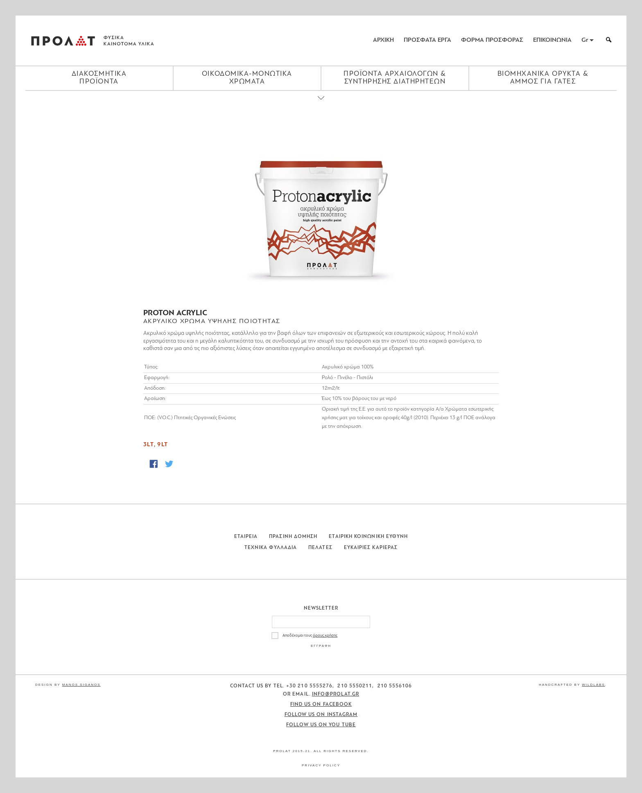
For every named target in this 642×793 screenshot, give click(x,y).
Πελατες (320, 547)
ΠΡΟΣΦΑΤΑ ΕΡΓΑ (427, 40)
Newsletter (321, 608)
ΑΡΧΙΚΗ (383, 40)
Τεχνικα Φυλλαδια (270, 547)
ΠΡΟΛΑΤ (63, 40)
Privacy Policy (321, 765)
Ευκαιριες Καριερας (371, 547)
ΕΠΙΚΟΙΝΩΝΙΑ (552, 40)
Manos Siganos (81, 685)
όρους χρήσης (325, 635)
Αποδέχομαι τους (310, 635)
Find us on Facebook (321, 704)
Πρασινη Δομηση (293, 536)
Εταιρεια (246, 536)
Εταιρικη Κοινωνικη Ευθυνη (368, 536)
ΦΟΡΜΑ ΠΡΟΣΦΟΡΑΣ (492, 40)
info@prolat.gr (335, 694)
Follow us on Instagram (321, 714)
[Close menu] (321, 105)
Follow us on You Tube (321, 725)
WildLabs (593, 685)
